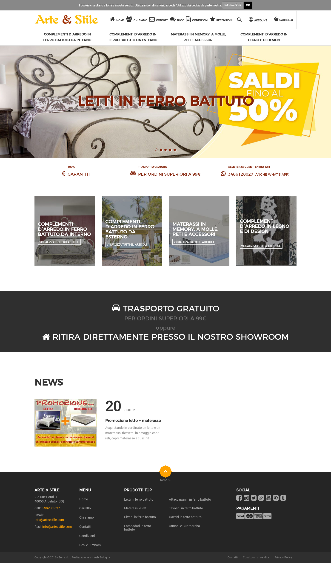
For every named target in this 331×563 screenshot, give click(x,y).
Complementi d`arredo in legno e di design (264, 226)
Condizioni (87, 536)
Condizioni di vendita (256, 557)
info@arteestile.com (49, 519)
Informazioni (232, 5)
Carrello (85, 508)
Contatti (85, 526)
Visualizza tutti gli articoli (59, 242)
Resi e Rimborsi (90, 545)
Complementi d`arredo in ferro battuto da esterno (129, 229)
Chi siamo (86, 517)
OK (248, 5)
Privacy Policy (283, 557)
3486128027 (240, 174)
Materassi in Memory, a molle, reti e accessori (195, 229)
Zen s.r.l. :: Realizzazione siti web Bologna (84, 557)
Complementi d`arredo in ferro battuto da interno (64, 229)
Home (83, 499)
